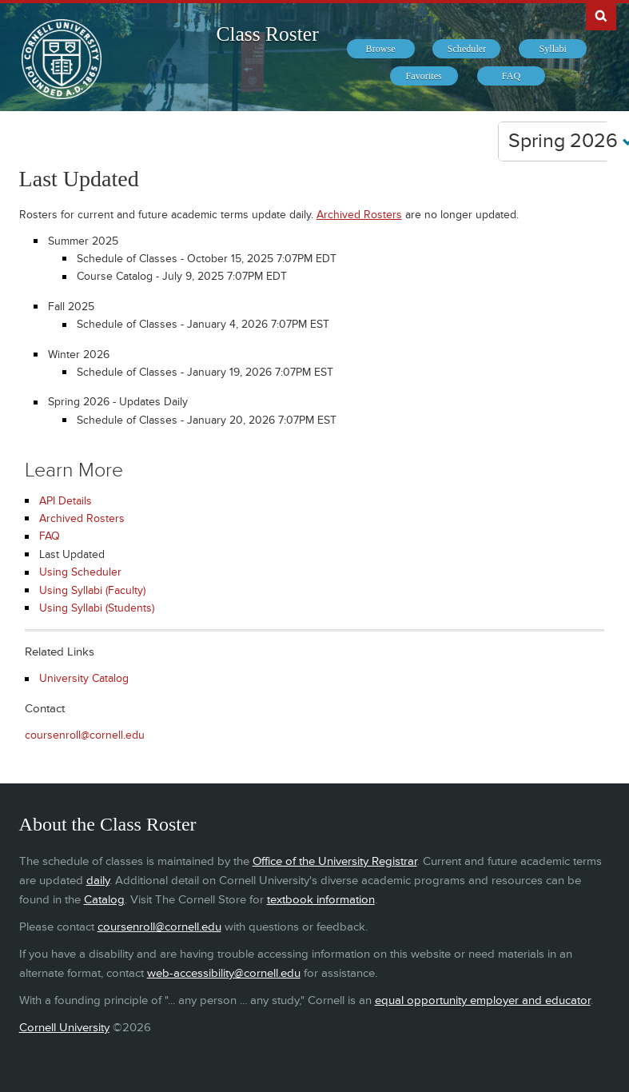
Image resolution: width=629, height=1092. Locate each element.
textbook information (321, 899)
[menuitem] (381, 48)
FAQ (49, 536)
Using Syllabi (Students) (96, 608)
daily (97, 880)
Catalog (104, 899)
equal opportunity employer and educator (483, 1000)
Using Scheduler (80, 572)
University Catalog (84, 678)
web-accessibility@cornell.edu (224, 973)
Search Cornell (601, 15)
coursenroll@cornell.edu (85, 735)
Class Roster (267, 34)
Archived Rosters (359, 214)
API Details (65, 501)
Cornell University (64, 1027)
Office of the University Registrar (335, 861)
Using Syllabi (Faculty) (92, 590)
